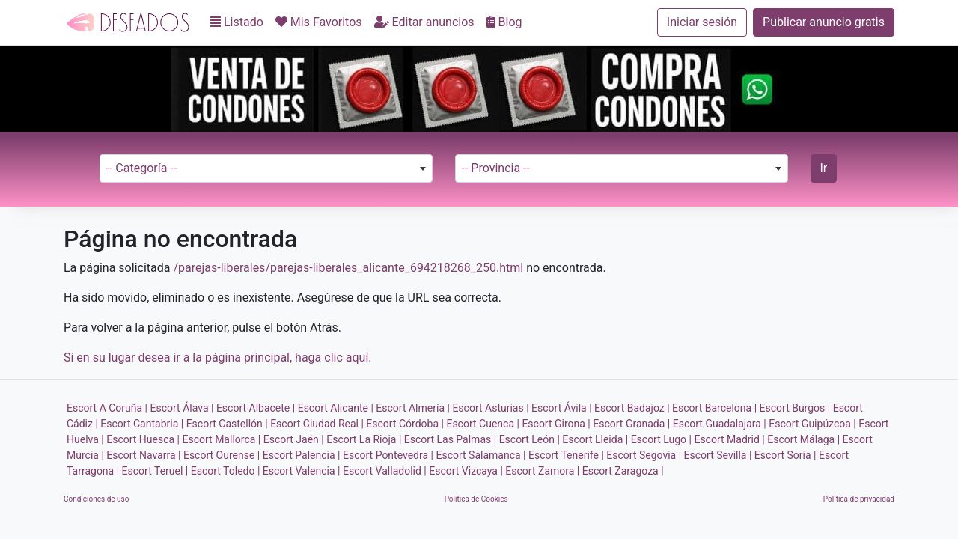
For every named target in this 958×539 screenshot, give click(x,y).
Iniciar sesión (702, 22)
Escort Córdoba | (405, 424)
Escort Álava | (182, 408)
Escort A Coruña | (107, 408)
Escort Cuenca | (482, 424)
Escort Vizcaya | (466, 471)
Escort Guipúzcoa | (812, 424)
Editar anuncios (424, 22)
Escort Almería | (413, 408)
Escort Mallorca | (222, 439)
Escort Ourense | (221, 455)
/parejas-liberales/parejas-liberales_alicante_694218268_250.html (348, 268)
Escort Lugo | (661, 439)
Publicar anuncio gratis (824, 22)
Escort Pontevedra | (388, 455)
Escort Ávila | (561, 408)
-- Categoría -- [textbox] (141, 168)
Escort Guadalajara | (719, 424)
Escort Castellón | (227, 424)
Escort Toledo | (225, 471)
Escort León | (529, 439)
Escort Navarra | (143, 455)
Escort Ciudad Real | (317, 424)
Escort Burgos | (795, 408)
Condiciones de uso (96, 499)
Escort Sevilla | (718, 455)
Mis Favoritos (318, 22)
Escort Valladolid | (385, 471)
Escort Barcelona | (714, 408)
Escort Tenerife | (566, 455)
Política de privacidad (858, 499)
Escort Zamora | (542, 471)
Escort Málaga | (803, 439)
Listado (236, 22)
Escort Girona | (556, 424)
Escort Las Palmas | (450, 439)
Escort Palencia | (302, 455)
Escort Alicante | (335, 408)
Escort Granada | (631, 424)
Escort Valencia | (302, 471)
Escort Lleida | (595, 439)
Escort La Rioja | (363, 439)
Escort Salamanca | (480, 455)
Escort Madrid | (729, 439)
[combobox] (266, 168)
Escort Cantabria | (141, 424)
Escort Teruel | (155, 471)
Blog (504, 22)
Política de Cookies (476, 499)
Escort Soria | (785, 455)
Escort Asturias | (490, 408)
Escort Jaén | (293, 439)
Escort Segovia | (643, 455)
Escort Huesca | (143, 439)
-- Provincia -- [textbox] (496, 168)
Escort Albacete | (255, 408)
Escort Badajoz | (632, 408)
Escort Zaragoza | (623, 471)
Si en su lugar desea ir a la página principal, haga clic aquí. (218, 357)
